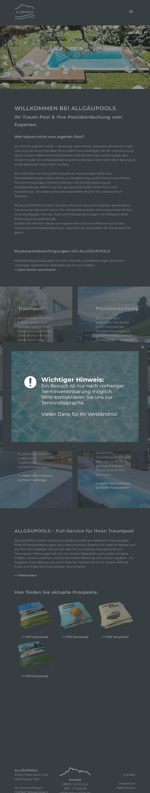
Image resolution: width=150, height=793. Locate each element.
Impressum (127, 783)
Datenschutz (126, 788)
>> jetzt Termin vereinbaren (35, 269)
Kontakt (129, 774)
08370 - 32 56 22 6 (75, 784)
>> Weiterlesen (26, 575)
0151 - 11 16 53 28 (75, 788)
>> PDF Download (34, 637)
